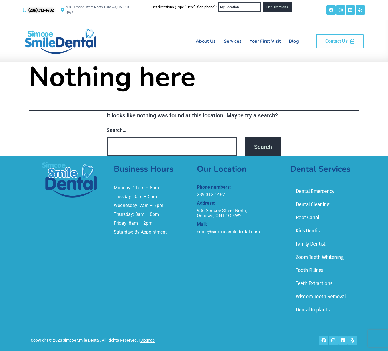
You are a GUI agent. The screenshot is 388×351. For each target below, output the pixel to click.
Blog (294, 41)
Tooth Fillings (309, 270)
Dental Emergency (315, 191)
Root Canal (307, 217)
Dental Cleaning (312, 204)
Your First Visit (265, 41)
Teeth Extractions (314, 283)
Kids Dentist (308, 231)
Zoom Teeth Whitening (319, 257)
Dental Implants (312, 310)
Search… (116, 130)
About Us (206, 41)
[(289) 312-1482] (24, 10)
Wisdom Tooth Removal (321, 296)
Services (233, 41)
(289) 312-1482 (41, 10)
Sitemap (147, 340)
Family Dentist (310, 244)
